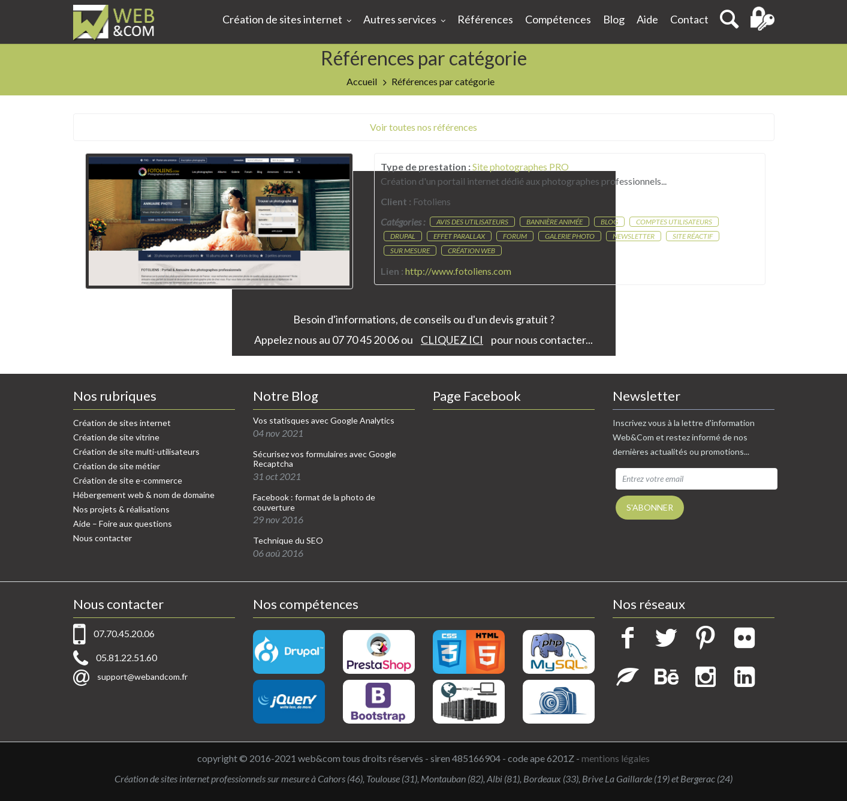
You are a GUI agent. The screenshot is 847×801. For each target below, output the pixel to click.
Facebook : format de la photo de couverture (314, 502)
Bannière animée (554, 221)
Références (485, 19)
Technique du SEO (288, 540)
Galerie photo (570, 236)
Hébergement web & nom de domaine (144, 495)
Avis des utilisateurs (472, 221)
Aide (647, 19)
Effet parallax (459, 236)
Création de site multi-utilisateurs (136, 451)
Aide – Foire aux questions (122, 523)
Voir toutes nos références (423, 127)
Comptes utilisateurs (674, 221)
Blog (614, 19)
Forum (515, 236)
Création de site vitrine (116, 437)
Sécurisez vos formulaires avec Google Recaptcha (324, 459)
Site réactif (693, 236)
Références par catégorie (443, 81)
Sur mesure (410, 250)
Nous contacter (102, 538)
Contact (689, 19)
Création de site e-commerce (127, 480)
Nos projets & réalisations (121, 509)
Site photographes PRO (520, 166)
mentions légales (615, 758)
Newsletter (634, 236)
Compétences (558, 19)
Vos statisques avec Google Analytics (323, 420)
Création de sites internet (286, 20)
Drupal (402, 236)
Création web (471, 250)
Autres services (404, 20)
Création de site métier (116, 466)
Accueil (361, 81)
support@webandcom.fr (142, 676)
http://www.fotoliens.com (458, 271)
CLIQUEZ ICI (452, 339)
